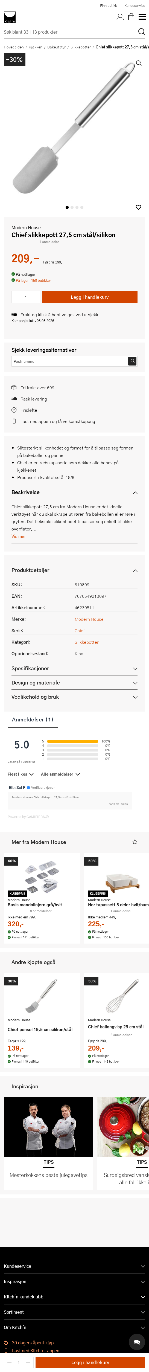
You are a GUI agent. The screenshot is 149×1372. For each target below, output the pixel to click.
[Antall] (26, 297)
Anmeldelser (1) (33, 719)
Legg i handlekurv (90, 297)
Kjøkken (35, 47)
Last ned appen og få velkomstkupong (58, 421)
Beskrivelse (25, 492)
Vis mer (18, 536)
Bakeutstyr (56, 47)
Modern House (26, 227)
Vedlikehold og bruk (35, 697)
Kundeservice (134, 5)
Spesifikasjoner (30, 668)
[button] (138, 207)
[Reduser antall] (17, 297)
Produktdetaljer (30, 570)
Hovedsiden (14, 47)
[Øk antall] (35, 297)
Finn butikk (108, 5)
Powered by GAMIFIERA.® (28, 816)
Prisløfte (29, 410)
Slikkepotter (81, 47)
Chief (80, 630)
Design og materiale (35, 682)
